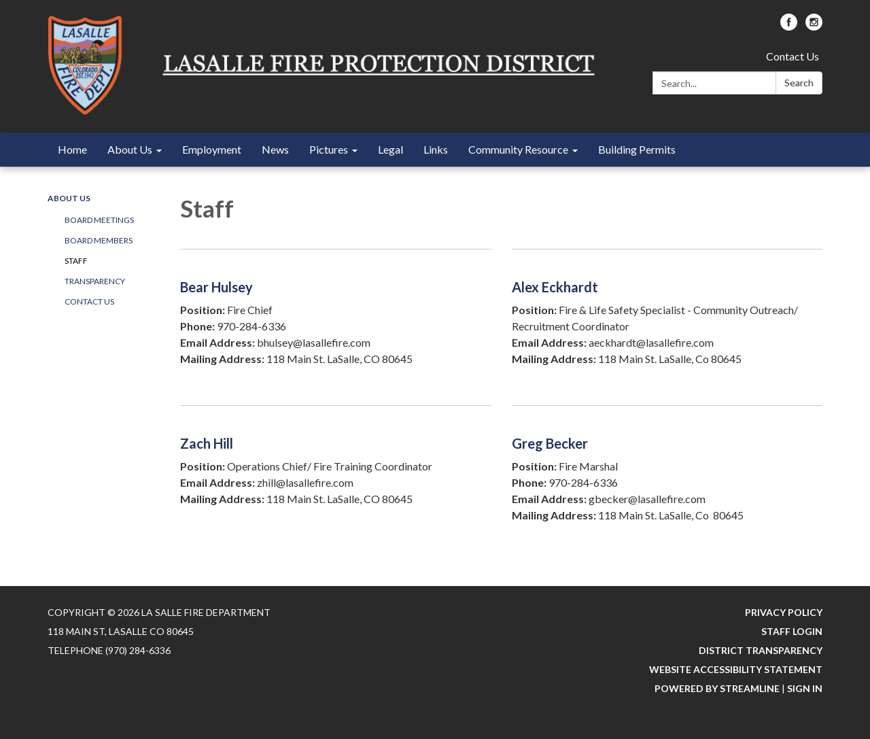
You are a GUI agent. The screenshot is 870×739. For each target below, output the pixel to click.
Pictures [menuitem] (328, 149)
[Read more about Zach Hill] (335, 475)
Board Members (99, 240)
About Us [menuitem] (129, 149)
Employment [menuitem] (211, 149)
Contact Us (792, 56)
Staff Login (791, 631)
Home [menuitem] (72, 149)
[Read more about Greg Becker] (667, 475)
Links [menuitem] (435, 149)
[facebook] (788, 26)
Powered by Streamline (717, 688)
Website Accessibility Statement (735, 669)
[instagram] (813, 26)
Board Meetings (99, 220)
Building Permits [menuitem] (637, 149)
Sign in (804, 688)
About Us (69, 198)
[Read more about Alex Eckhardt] (667, 318)
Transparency (95, 281)
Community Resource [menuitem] (518, 149)
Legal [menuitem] (390, 149)
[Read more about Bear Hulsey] (335, 318)
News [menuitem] (275, 149)
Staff (76, 261)
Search (799, 82)
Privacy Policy (783, 612)
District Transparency (760, 650)
